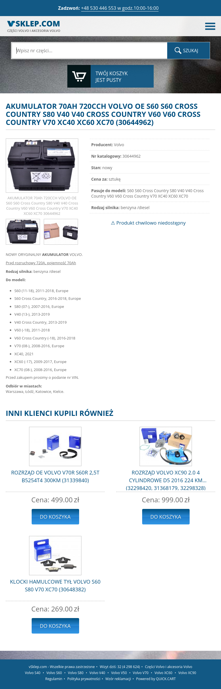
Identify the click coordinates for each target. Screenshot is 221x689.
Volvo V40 (97, 672)
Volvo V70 (141, 672)
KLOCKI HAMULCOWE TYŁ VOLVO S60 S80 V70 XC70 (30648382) (55, 585)
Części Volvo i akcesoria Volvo (168, 666)
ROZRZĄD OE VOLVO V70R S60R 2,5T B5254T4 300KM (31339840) (55, 476)
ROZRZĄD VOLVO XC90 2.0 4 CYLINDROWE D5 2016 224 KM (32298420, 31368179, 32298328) (165, 479)
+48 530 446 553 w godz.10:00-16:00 (120, 8)
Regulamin (53, 678)
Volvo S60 (54, 672)
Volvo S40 (32, 672)
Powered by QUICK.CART (156, 678)
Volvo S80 (75, 672)
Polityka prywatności (83, 678)
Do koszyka (55, 516)
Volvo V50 (119, 672)
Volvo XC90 (187, 672)
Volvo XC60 (163, 672)
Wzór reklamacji (118, 678)
